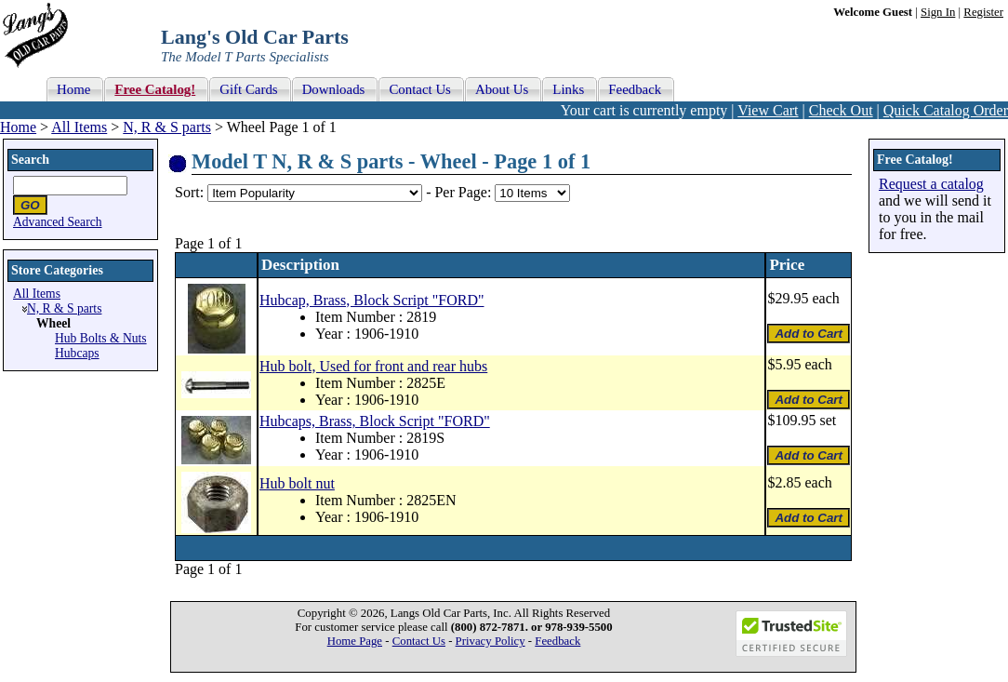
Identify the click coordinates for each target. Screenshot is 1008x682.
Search (30, 160)
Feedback (557, 641)
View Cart (767, 110)
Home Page (354, 641)
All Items (79, 127)
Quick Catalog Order (945, 110)
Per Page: (464, 192)
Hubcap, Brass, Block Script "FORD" (371, 300)
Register (983, 12)
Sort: (189, 192)
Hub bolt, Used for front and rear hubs (373, 366)
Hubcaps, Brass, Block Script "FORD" (374, 421)
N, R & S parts (167, 127)
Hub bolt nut (297, 483)
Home (18, 127)
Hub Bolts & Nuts (101, 338)
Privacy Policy (490, 641)
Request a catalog (931, 184)
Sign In (938, 12)
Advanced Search (57, 222)
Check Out (841, 110)
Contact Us (418, 641)
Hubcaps (77, 353)
